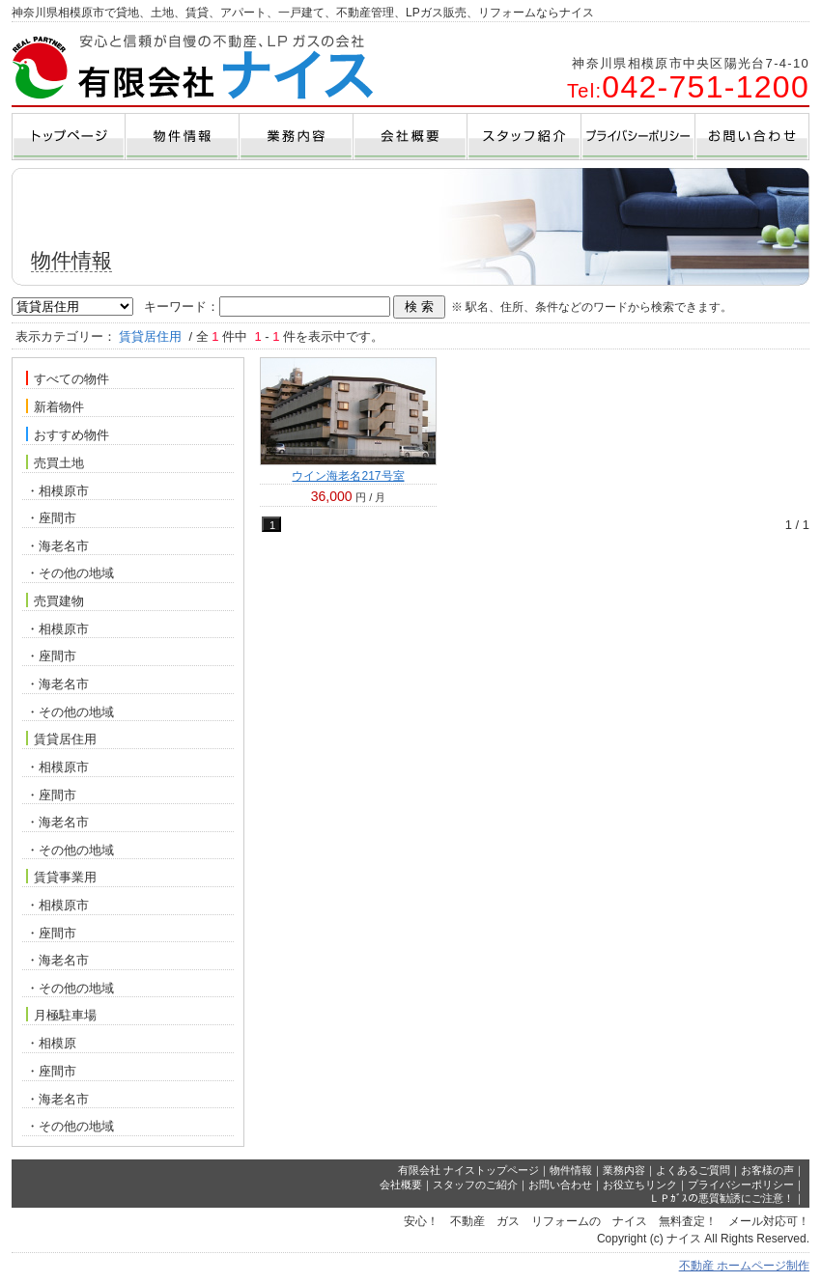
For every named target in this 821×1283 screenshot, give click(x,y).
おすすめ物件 (67, 434)
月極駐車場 (61, 1014)
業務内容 (624, 1170)
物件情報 (571, 1170)
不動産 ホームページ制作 (744, 1265)
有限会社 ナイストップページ (468, 1170)
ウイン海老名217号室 (348, 476)
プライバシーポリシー (741, 1184)
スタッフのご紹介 (475, 1184)
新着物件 (55, 406)
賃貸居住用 (61, 738)
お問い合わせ (560, 1184)
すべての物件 (67, 378)
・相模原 (51, 1043)
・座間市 (51, 518)
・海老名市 (57, 546)
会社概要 (401, 1184)
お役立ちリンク (640, 1184)
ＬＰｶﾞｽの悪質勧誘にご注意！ (721, 1198)
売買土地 (55, 462)
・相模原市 (57, 491)
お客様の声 (767, 1170)
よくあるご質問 (693, 1170)
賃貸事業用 (61, 876)
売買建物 (55, 600)
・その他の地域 (70, 573)
